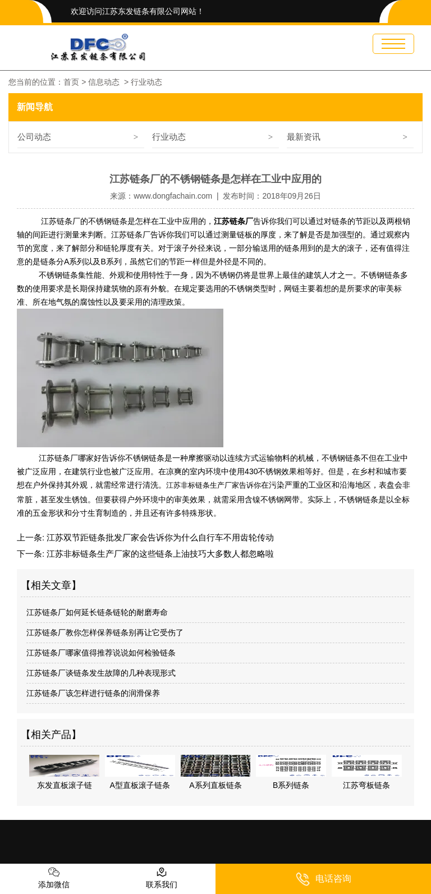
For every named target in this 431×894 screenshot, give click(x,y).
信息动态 (104, 81)
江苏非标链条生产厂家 (202, 485)
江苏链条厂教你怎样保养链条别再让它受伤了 (105, 631)
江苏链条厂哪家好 (69, 457)
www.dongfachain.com (173, 195)
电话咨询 (323, 879)
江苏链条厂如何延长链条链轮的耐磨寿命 (97, 611)
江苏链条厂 (130, 234)
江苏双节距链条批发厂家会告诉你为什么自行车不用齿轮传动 (159, 536)
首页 (71, 81)
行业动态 (169, 136)
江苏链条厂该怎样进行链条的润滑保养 (93, 691)
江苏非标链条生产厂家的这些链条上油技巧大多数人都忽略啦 (159, 552)
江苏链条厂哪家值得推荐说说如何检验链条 (101, 651)
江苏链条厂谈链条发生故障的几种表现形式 (101, 671)
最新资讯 (303, 136)
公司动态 (34, 136)
